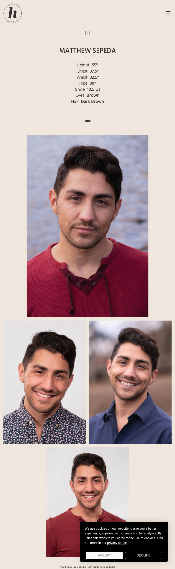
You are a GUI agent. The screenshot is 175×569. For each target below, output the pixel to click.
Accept (104, 555)
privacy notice (117, 543)
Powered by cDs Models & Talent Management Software (87, 567)
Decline (144, 555)
